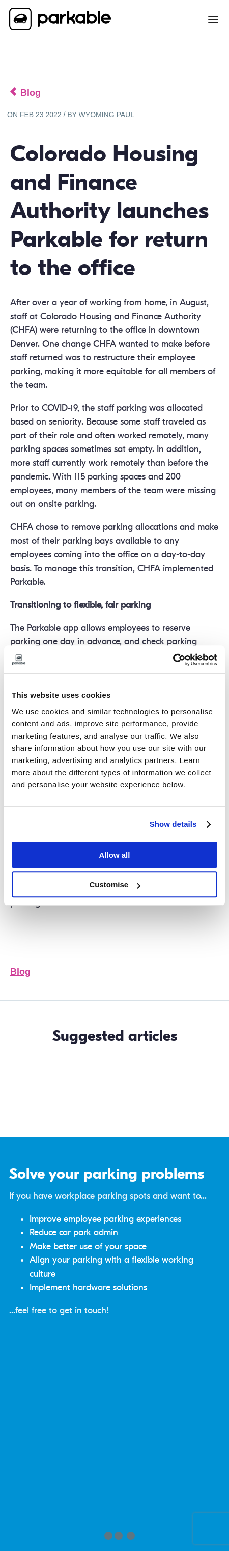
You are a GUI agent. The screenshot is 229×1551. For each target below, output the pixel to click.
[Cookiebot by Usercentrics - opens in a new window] (172, 659)
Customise (114, 884)
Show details (173, 824)
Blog (20, 972)
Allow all (114, 855)
